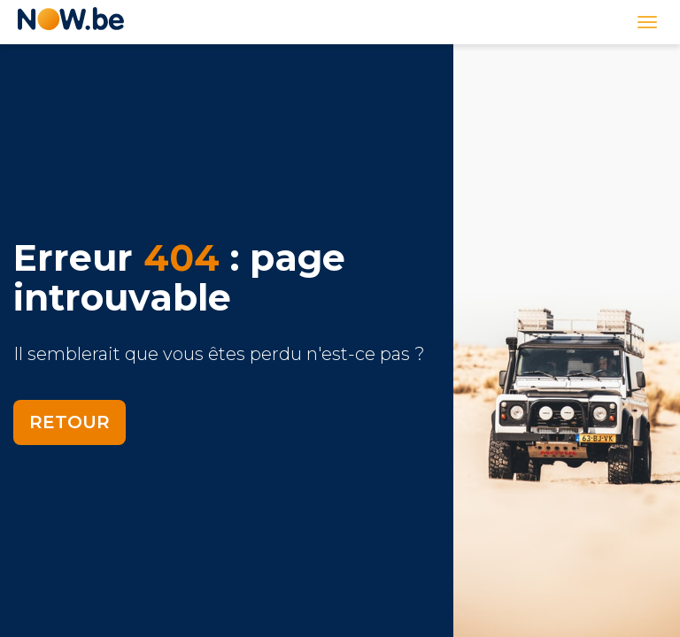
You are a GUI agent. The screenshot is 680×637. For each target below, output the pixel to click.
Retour (69, 422)
